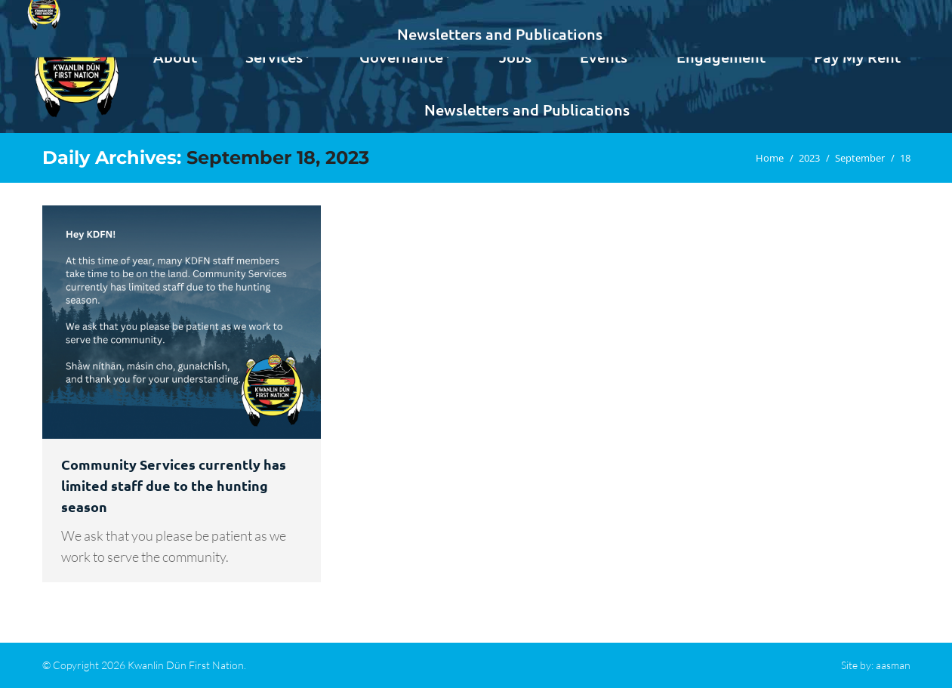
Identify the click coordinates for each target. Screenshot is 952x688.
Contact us (873, 13)
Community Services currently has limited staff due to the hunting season (173, 485)
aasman (893, 665)
